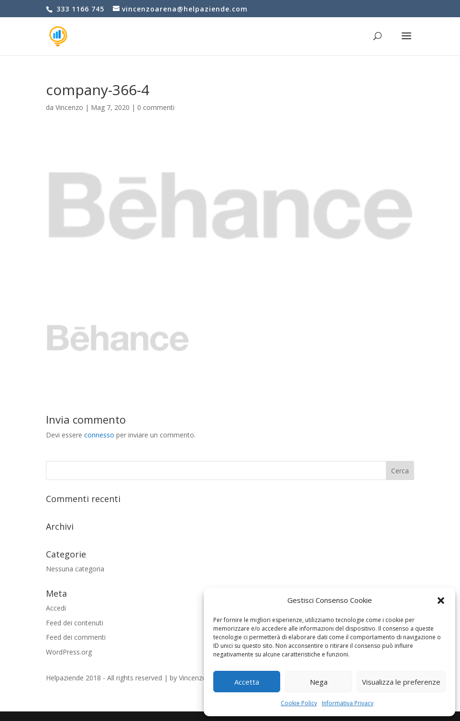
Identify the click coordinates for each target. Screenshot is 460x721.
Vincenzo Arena (203, 677)
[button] (441, 600)
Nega (319, 682)
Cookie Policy (299, 703)
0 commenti (156, 107)
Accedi (56, 607)
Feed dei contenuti (74, 622)
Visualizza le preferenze (401, 682)
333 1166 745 (79, 8)
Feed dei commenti (76, 637)
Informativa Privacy (347, 703)
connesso (99, 434)
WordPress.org (69, 651)
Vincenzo (69, 107)
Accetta (246, 682)
